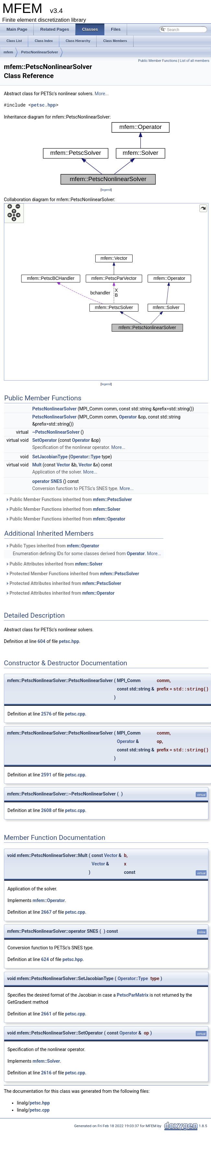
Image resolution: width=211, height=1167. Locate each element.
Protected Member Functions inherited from (72, 573)
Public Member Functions (157, 61)
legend (106, 189)
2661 (46, 1013)
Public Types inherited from (52, 545)
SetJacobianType (50, 456)
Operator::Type (85, 456)
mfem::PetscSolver (112, 499)
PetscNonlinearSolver (39, 52)
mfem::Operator (109, 518)
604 (41, 641)
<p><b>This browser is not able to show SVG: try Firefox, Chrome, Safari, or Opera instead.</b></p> (106, 153)
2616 (46, 1072)
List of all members (194, 61)
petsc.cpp (75, 713)
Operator (128, 416)
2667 (46, 912)
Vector (63, 464)
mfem (8, 52)
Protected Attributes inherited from (63, 583)
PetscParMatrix (132, 995)
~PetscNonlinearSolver (56, 432)
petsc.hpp (43, 105)
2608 (46, 810)
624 (45, 959)
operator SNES (47, 481)
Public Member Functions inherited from (69, 499)
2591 (46, 774)
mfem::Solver (106, 509)
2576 (46, 713)
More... (102, 93)
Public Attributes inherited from (54, 563)
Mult (37, 464)
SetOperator (44, 440)
